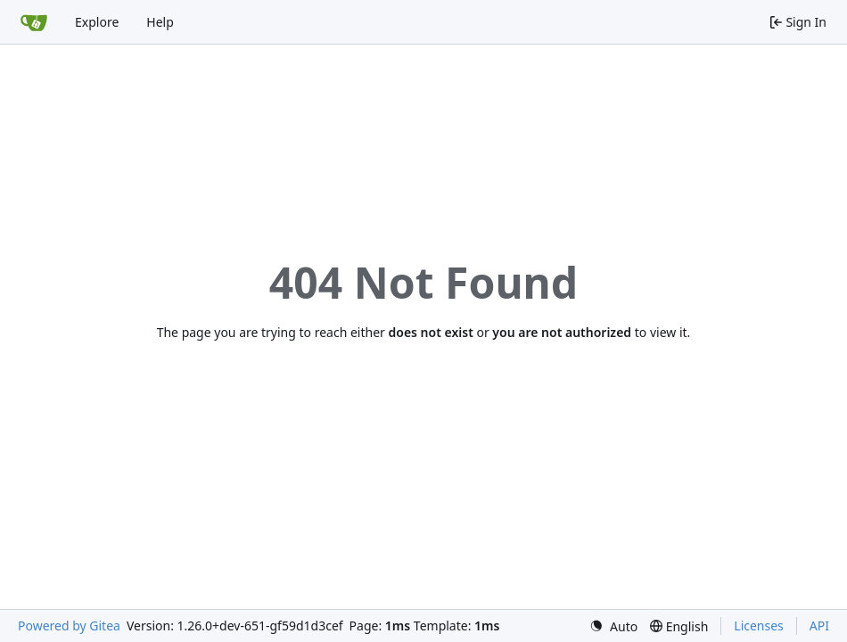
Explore (97, 21)
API (819, 625)
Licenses (759, 625)
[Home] (34, 22)
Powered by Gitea (69, 625)
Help (160, 21)
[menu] (613, 626)
